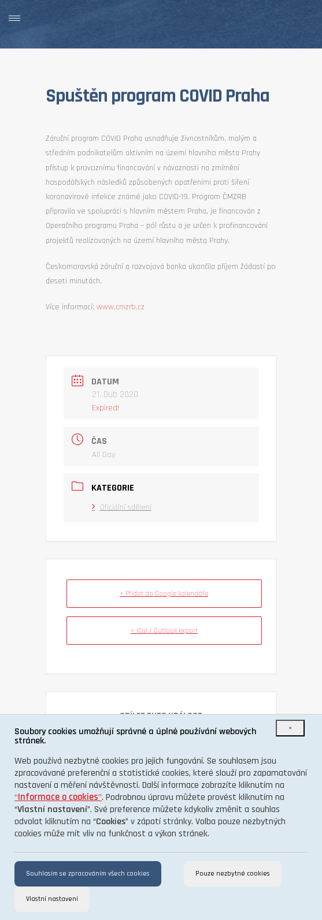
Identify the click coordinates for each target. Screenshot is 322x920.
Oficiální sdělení (121, 507)
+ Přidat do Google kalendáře (164, 593)
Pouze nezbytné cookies (232, 873)
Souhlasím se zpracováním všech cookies (88, 873)
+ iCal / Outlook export (164, 630)
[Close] (290, 728)
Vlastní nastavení (52, 899)
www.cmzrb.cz (121, 307)
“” (58, 797)
